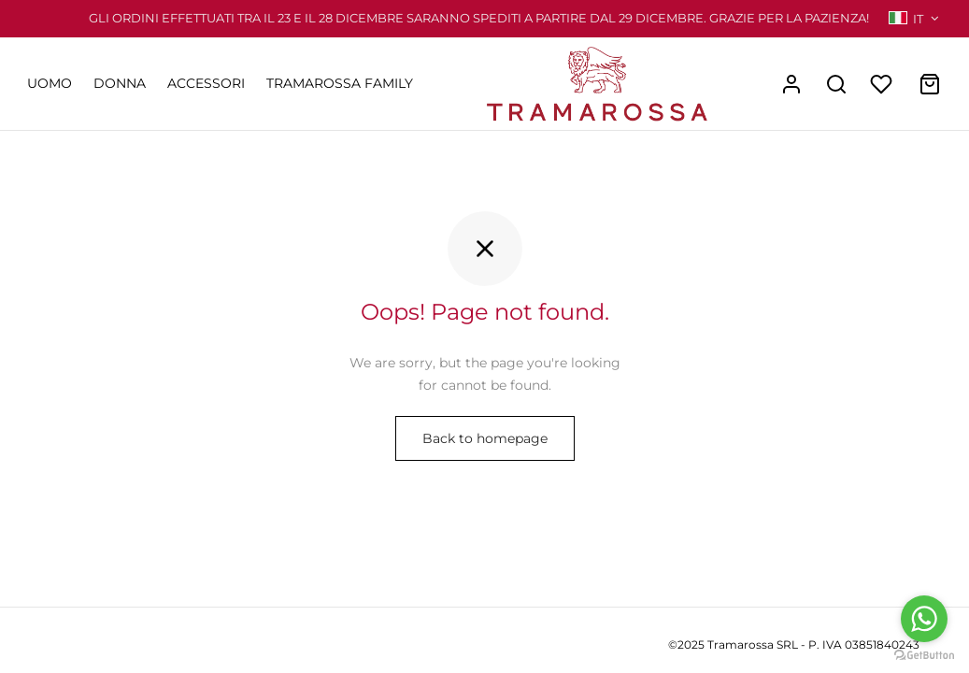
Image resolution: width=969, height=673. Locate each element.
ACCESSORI (206, 83)
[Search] (836, 84)
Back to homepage (485, 438)
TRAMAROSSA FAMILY (339, 83)
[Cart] (930, 84)
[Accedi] (791, 84)
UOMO (49, 83)
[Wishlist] (883, 84)
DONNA (119, 83)
